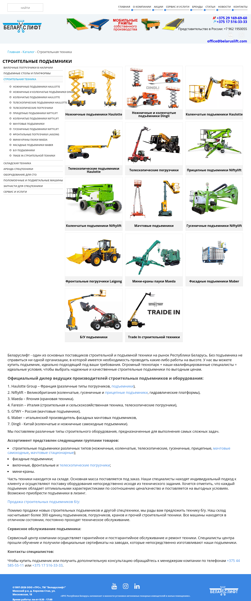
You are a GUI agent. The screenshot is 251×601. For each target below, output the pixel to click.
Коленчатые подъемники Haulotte (36, 97)
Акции (158, 6)
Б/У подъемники (23, 150)
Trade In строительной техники (33, 155)
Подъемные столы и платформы (27, 73)
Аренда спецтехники (18, 169)
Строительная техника (20, 79)
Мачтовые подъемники (28, 124)
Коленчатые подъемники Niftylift (35, 118)
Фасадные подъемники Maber (32, 145)
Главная (124, 6)
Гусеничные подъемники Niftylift (35, 129)
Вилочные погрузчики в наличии (28, 67)
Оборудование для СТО (20, 174)
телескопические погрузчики (85, 465)
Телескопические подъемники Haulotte (39, 102)
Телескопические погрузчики (32, 108)
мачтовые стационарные (52, 452)
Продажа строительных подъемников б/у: (43, 501)
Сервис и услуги (15, 191)
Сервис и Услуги (177, 6)
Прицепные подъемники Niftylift (35, 113)
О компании (142, 6)
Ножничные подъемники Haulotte (36, 86)
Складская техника (17, 163)
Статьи (210, 6)
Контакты (240, 6)
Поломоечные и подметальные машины (33, 180)
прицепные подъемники (126, 392)
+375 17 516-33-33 (47, 565)
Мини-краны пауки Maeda (29, 139)
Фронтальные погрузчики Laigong (35, 134)
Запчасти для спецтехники (23, 186)
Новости (224, 6)
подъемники (123, 386)
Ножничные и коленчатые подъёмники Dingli (40, 92)
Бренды (197, 6)
